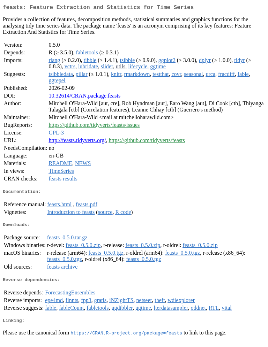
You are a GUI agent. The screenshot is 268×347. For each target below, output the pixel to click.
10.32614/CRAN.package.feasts (84, 97)
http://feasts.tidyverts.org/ (77, 142)
